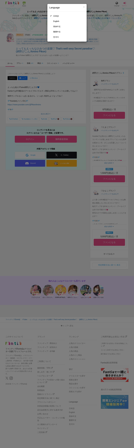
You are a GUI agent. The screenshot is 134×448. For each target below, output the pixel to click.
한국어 (56, 37)
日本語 (56, 16)
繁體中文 (57, 32)
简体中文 (57, 26)
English (56, 21)
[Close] (84, 7)
